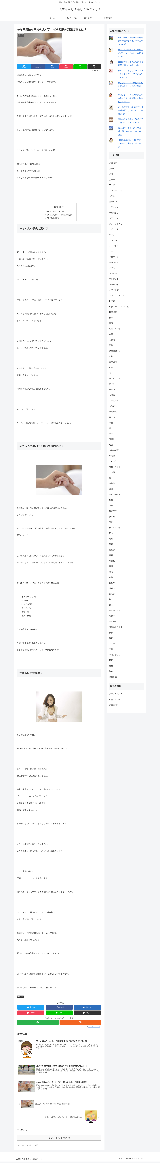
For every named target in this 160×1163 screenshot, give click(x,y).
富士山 (112, 417)
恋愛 (111, 445)
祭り (111, 522)
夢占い (112, 390)
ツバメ (112, 235)
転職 (111, 633)
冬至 (111, 334)
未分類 (112, 472)
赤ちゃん (113, 622)
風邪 (111, 660)
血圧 (111, 605)
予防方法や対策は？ (53, 218)
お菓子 (112, 180)
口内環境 (113, 362)
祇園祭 (112, 517)
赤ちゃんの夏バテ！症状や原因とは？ (60, 215)
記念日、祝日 (115, 610)
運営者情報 (114, 705)
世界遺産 (113, 312)
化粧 (111, 356)
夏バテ (20, 997)
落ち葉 (112, 594)
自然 (111, 577)
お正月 (112, 168)
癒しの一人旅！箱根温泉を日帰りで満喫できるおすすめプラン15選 (130, 40)
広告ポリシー (115, 699)
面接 (111, 649)
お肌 (111, 174)
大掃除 (112, 395)
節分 (111, 533)
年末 (111, 434)
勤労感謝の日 (115, 351)
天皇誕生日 (114, 400)
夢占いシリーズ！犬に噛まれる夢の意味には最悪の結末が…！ (130, 86)
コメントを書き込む (59, 1139)
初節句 (112, 340)
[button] (94, 66)
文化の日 (113, 461)
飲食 (111, 671)
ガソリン (113, 202)
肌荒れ (112, 561)
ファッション (115, 273)
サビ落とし (114, 213)
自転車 (112, 583)
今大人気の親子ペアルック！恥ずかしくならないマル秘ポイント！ (130, 53)
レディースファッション (119, 307)
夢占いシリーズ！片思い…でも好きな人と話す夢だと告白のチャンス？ (130, 98)
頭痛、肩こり (115, 655)
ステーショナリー (116, 224)
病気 (111, 500)
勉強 (111, 345)
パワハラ (113, 268)
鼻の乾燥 (113, 677)
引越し (112, 439)
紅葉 (111, 539)
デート (112, 251)
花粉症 (112, 588)
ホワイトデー (115, 290)
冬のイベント (115, 329)
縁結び (112, 550)
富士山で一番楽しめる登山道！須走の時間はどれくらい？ (129, 131)
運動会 (112, 638)
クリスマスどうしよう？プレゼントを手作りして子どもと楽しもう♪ (130, 73)
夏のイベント (115, 378)
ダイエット (114, 229)
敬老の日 (113, 456)
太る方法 (113, 406)
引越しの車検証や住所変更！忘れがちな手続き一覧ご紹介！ (130, 143)
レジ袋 (112, 301)
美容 (111, 555)
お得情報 (113, 163)
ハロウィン (114, 257)
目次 (56, 207)
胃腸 (111, 566)
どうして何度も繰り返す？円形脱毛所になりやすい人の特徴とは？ (130, 110)
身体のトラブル (115, 627)
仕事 (111, 318)
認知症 (112, 616)
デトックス (114, 246)
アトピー (113, 185)
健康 (111, 323)
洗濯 (111, 489)
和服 (111, 367)
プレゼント (114, 279)
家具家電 (113, 412)
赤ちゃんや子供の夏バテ (55, 212)
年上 (111, 428)
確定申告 (113, 511)
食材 (111, 666)
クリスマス (114, 207)
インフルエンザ (115, 191)
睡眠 (111, 506)
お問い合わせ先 (115, 694)
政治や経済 (114, 450)
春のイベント (115, 467)
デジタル (113, 240)
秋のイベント (115, 528)
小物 (111, 423)
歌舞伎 (112, 483)
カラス (112, 196)
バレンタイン (115, 262)
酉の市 (112, 644)
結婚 (111, 544)
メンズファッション (117, 296)
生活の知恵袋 (115, 494)
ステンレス (114, 218)
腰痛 (111, 572)
